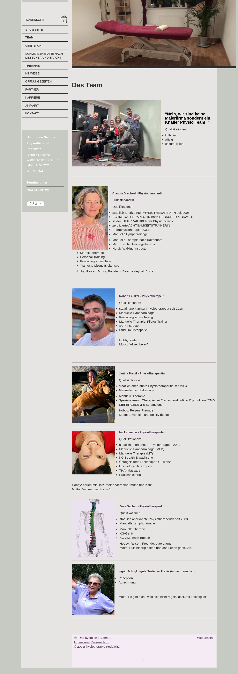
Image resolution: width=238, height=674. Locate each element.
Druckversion (86, 637)
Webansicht (205, 637)
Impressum (82, 642)
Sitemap (105, 637)
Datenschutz (100, 642)
